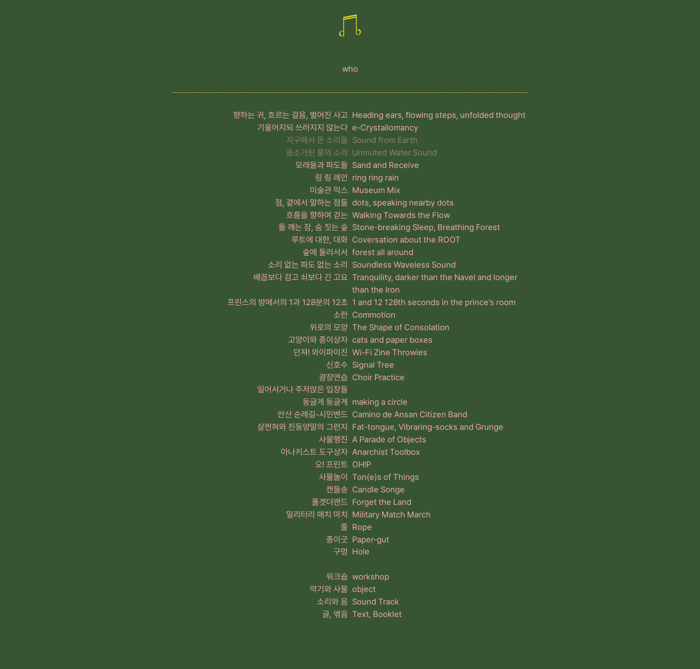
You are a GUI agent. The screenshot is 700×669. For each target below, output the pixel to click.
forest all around (382, 252)
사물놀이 (333, 477)
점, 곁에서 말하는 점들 (311, 202)
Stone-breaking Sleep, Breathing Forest (426, 227)
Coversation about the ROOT (406, 239)
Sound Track (375, 601)
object (364, 589)
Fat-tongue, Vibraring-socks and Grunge (427, 427)
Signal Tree (373, 365)
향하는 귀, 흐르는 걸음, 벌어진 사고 (290, 115)
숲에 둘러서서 (325, 252)
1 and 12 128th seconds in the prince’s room (433, 302)
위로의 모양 (329, 327)
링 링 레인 (331, 177)
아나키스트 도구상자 (314, 452)
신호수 (337, 365)
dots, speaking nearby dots (403, 202)
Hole (361, 551)
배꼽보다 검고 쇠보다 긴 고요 (300, 277)
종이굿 (337, 539)
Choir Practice (378, 377)
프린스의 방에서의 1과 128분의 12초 (287, 302)
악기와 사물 (329, 589)
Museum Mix (376, 190)
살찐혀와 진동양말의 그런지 (302, 427)
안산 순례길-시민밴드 (312, 414)
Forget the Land (381, 502)
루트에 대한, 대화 (319, 239)
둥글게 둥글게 (325, 402)
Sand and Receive (385, 165)
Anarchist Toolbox (386, 452)
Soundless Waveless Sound (404, 265)
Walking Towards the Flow (401, 215)
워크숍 (337, 576)
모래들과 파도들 (321, 165)
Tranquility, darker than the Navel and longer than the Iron (434, 283)
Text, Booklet (377, 614)
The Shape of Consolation (400, 327)
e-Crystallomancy (385, 127)
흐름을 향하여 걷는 (317, 215)
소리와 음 (332, 601)
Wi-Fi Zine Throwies (389, 352)
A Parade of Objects (389, 439)
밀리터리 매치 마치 (317, 514)
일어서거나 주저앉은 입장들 (302, 389)
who (350, 69)
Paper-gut (370, 539)
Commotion (374, 315)
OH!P (361, 464)
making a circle (380, 402)
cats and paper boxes (392, 340)
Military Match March (391, 514)
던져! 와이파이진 (320, 352)
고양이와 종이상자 (318, 340)
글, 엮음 (335, 614)
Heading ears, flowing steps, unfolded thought (439, 115)
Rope (362, 527)
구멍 (340, 551)
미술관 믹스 (329, 190)
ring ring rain (375, 177)
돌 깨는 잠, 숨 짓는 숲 (313, 227)
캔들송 (337, 489)
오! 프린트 (331, 464)
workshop (370, 576)
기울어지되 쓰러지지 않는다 (302, 127)
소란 (340, 315)
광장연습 (333, 377)
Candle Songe (378, 489)
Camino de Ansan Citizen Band (409, 414)
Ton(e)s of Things (385, 477)
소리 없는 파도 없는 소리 (308, 265)
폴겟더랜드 (330, 502)
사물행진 (333, 439)
